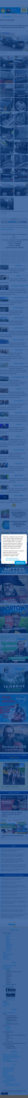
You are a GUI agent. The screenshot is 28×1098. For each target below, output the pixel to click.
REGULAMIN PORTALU (12, 558)
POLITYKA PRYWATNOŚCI (13, 560)
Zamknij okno (20, 563)
